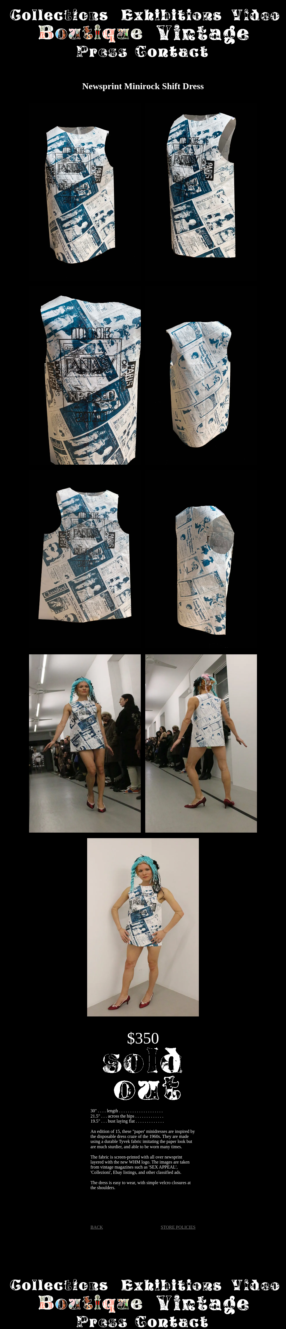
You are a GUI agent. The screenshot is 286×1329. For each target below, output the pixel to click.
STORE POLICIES (178, 1227)
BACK (96, 1227)
